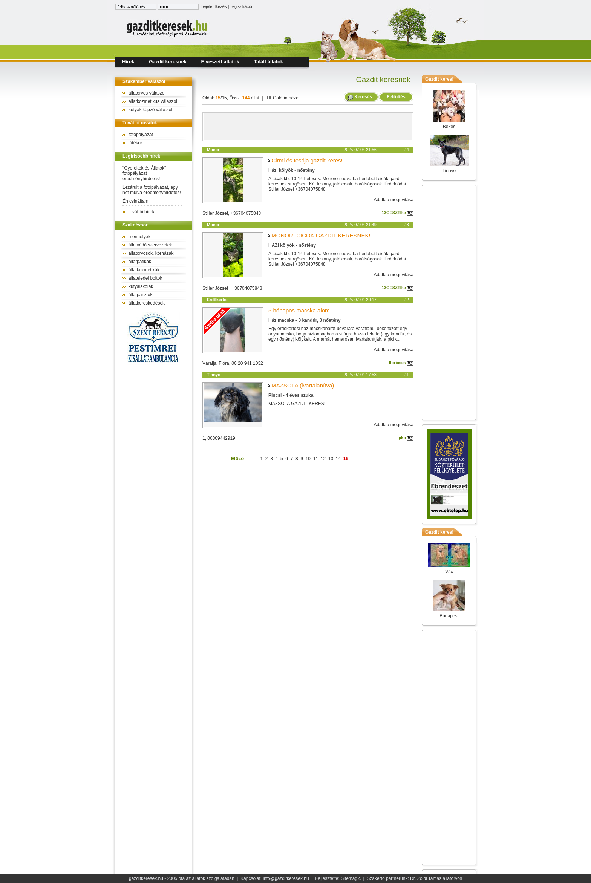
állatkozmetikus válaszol (153, 101)
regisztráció (241, 6)
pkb (405, 437)
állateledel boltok (145, 278)
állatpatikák (140, 261)
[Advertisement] (308, 126)
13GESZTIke (397, 212)
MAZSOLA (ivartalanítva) (302, 385)
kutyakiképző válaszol (150, 109)
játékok (136, 142)
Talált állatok (268, 61)
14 (338, 458)
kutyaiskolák (141, 286)
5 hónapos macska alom (299, 310)
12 (323, 458)
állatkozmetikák (144, 269)
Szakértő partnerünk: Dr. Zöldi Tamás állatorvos (414, 878)
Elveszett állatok (220, 61)
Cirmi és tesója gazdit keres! (306, 160)
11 (315, 458)
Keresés (363, 96)
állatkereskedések (147, 303)
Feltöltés (396, 96)
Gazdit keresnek (168, 61)
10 (308, 458)
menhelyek (139, 236)
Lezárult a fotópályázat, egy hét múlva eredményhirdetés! (151, 190)
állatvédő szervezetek (150, 245)
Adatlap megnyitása (393, 199)
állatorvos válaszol (147, 93)
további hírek (142, 211)
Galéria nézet (283, 98)
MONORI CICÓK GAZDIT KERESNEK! (320, 235)
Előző (237, 458)
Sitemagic (351, 878)
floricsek (401, 362)
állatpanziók (140, 294)
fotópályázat (141, 134)
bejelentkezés (214, 6)
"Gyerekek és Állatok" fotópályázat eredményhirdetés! (144, 173)
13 (330, 458)
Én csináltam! (136, 201)
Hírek (128, 61)
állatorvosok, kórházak (151, 253)
